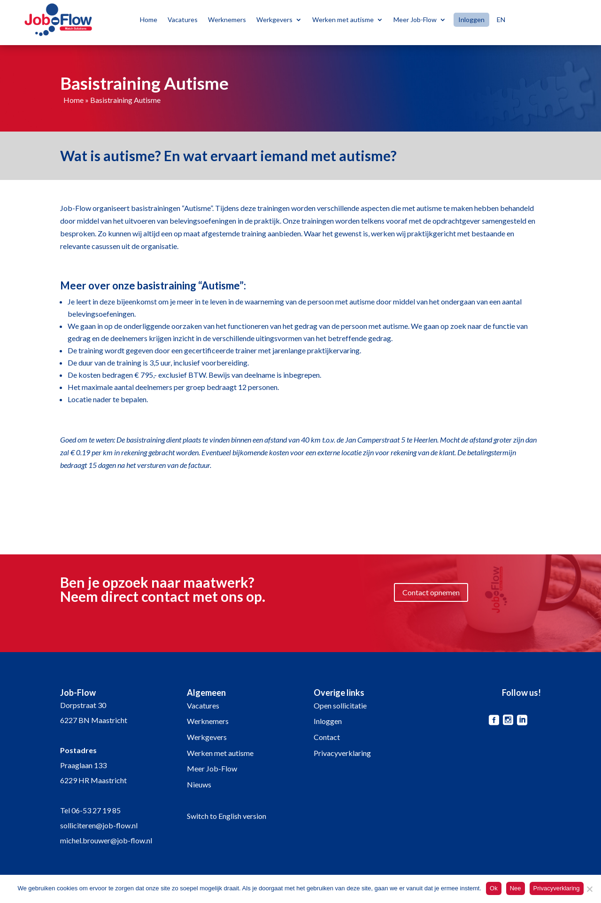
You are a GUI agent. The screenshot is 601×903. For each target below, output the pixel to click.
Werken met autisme (343, 19)
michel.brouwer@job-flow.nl (106, 840)
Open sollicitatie (340, 705)
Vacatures (183, 19)
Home (148, 19)
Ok (494, 888)
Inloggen (471, 19)
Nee (515, 888)
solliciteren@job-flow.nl (99, 825)
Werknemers (227, 19)
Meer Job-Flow (415, 19)
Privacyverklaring (342, 752)
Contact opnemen (431, 592)
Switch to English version (226, 815)
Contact (327, 736)
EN (501, 19)
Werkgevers (274, 19)
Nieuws (199, 784)
